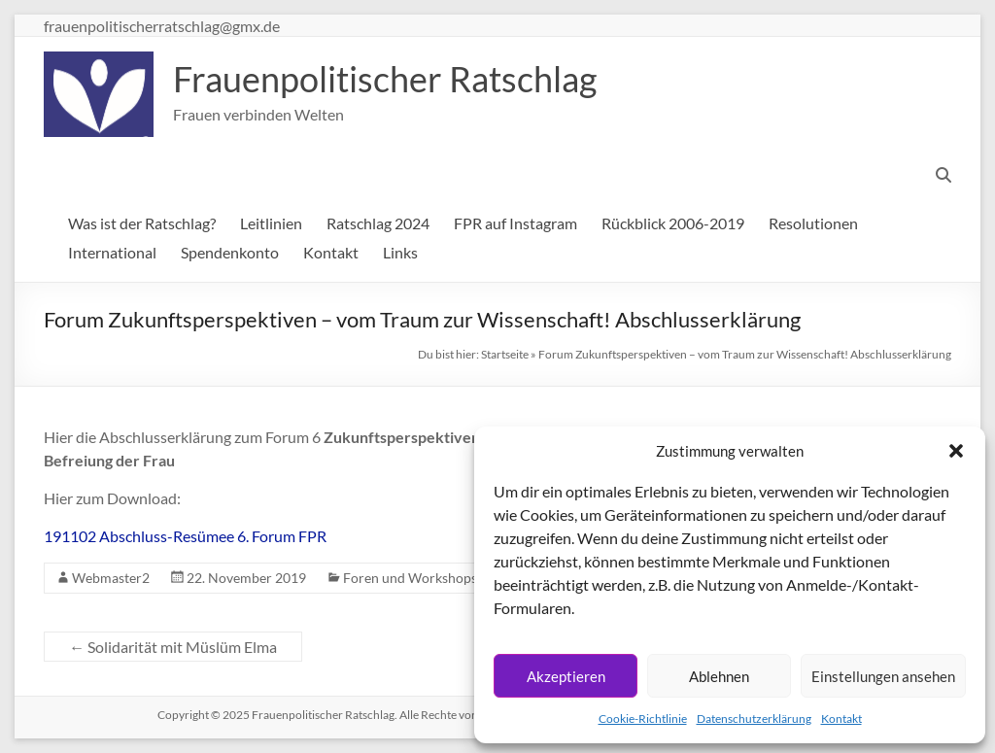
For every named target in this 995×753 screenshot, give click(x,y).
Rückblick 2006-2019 (672, 223)
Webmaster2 (111, 577)
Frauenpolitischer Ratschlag (385, 78)
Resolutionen (813, 223)
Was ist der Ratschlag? (142, 223)
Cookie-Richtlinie (643, 718)
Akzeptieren (566, 676)
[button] (956, 451)
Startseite (505, 354)
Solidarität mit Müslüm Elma (173, 646)
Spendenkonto (230, 252)
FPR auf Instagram (515, 223)
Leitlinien (271, 223)
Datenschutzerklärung (754, 718)
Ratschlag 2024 (377, 223)
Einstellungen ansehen (883, 676)
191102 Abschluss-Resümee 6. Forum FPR (185, 536)
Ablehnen (719, 676)
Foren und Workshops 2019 (427, 577)
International (112, 252)
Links (400, 252)
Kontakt (841, 718)
